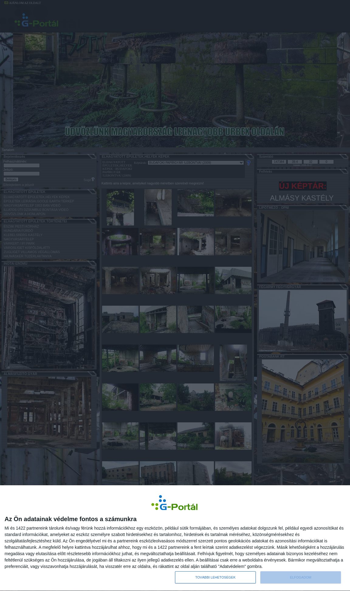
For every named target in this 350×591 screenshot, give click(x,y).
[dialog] (175, 538)
